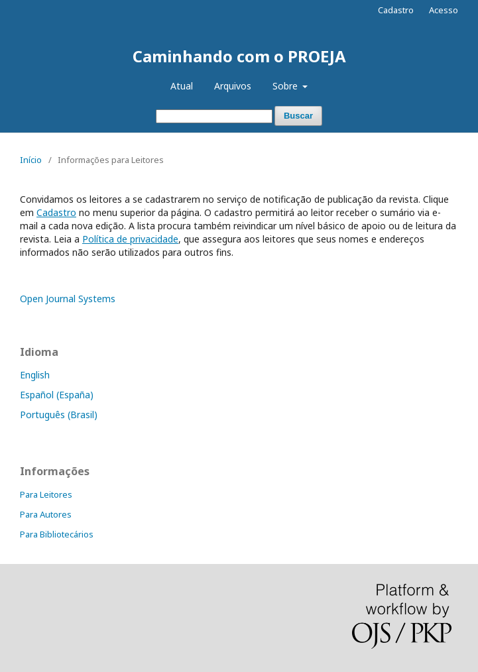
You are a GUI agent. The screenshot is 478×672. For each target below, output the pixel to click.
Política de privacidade (130, 239)
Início (31, 160)
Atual (181, 86)
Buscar (298, 116)
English (35, 374)
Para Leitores (46, 494)
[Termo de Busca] (214, 116)
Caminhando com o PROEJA (239, 56)
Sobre (286, 86)
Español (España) (56, 394)
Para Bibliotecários (56, 534)
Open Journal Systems (67, 298)
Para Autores (46, 514)
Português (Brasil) (58, 414)
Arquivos (232, 86)
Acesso (443, 10)
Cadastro (396, 10)
